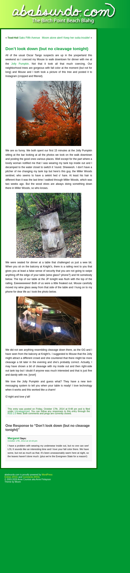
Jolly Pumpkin (20, 63)
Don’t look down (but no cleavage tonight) (46, 48)
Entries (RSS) (11, 477)
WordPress (47, 474)
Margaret (14, 438)
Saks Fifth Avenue (24, 37)
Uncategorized (22, 411)
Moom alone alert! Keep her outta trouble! (66, 37)
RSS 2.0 (12, 413)
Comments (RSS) (31, 477)
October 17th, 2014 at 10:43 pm (22, 441)
